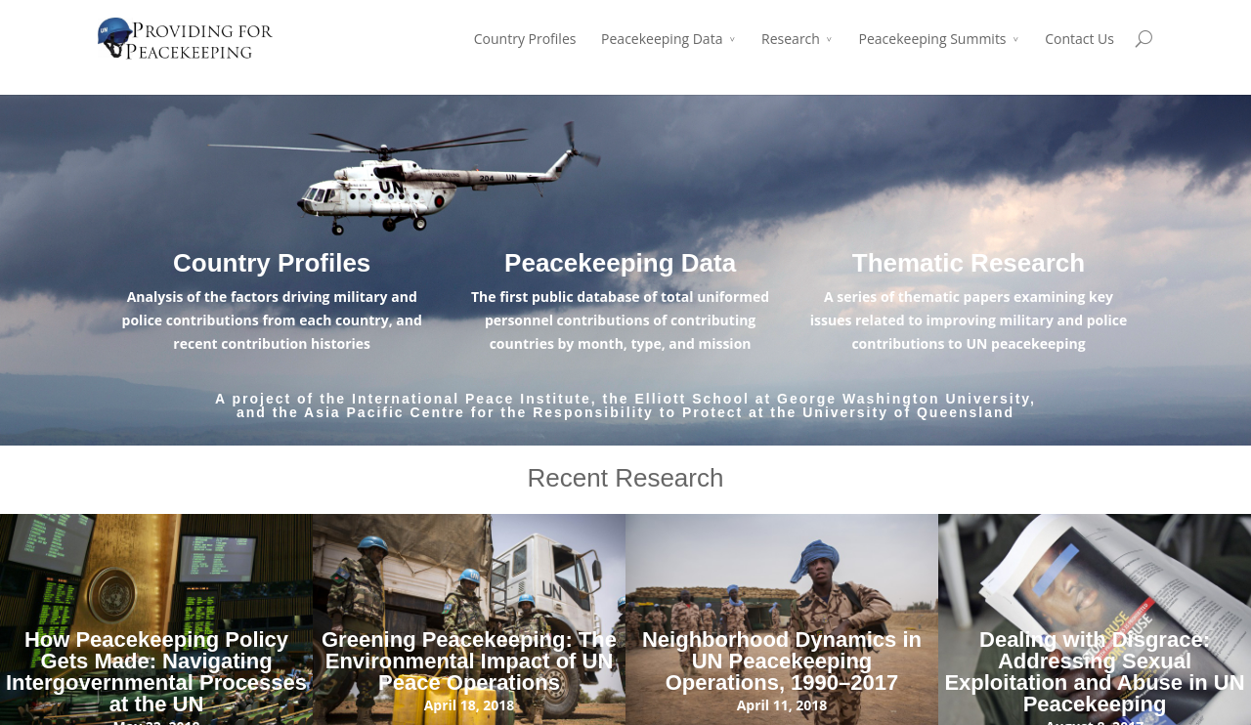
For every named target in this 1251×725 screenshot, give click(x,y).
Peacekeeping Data (661, 38)
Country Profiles (525, 38)
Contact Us (1079, 38)
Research (790, 38)
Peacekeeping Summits (933, 38)
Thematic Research (968, 262)
